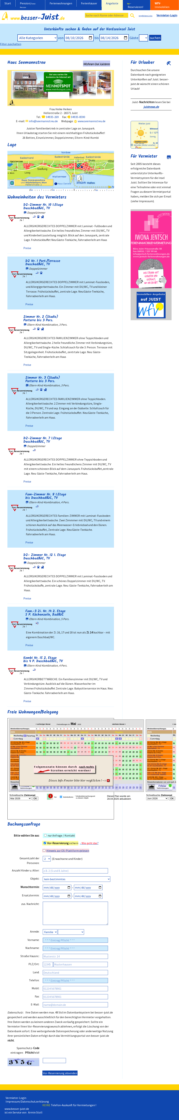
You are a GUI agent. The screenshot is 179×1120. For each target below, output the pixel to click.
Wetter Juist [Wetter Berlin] (144, 123)
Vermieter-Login (15, 1098)
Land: (36, 972)
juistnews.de (151, 107)
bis (96, 37)
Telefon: (34, 980)
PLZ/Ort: (33, 964)
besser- (38, 18)
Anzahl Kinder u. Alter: (25, 870)
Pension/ (28, 5)
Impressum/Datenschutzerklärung (27, 1101)
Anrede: (34, 931)
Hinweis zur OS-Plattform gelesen (67, 850)
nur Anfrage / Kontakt (59, 835)
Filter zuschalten (10, 44)
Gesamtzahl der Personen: (29, 860)
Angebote (112, 3)
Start (8, 3)
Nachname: (32, 948)
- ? (89, 843)
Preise (27, 248)
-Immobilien (162, 5)
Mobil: (35, 988)
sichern (61, 843)
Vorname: (33, 940)
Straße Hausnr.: (29, 956)
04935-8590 (78, 117)
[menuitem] (8, 5)
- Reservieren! (135, 5)
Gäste (134, 37)
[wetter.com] (141, 142)
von (61, 37)
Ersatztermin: (30, 895)
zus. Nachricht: (30, 904)
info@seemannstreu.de (43, 121)
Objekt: (34, 878)
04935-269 (52, 117)
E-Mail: (35, 1004)
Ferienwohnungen (61, 3)
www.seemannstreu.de (91, 121)
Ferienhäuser (89, 3)
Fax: (37, 996)
